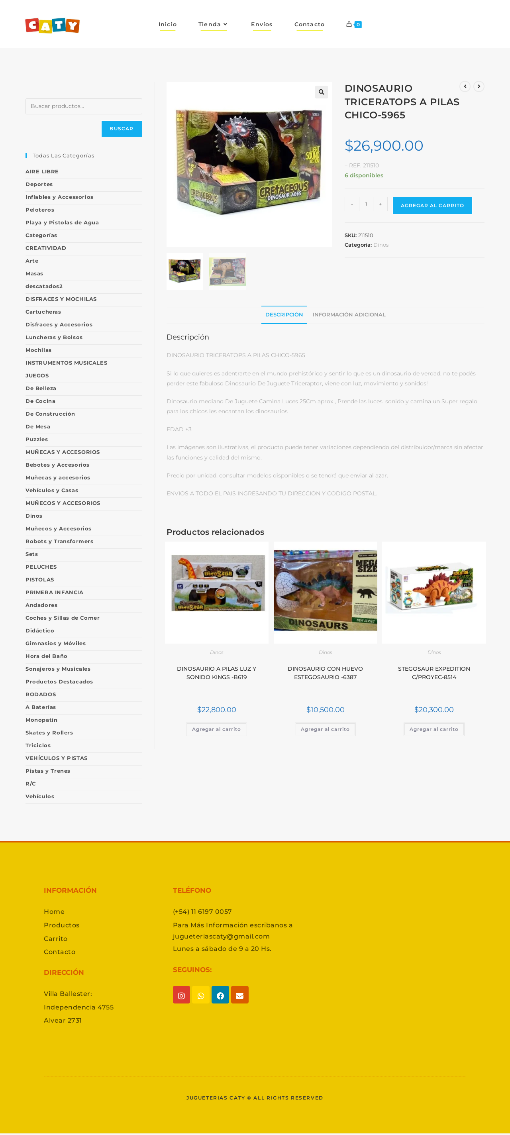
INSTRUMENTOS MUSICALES (66, 362)
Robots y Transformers (60, 541)
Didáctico (40, 630)
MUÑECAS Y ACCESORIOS (63, 452)
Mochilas (39, 350)
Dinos (380, 245)
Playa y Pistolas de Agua (62, 222)
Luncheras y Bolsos (54, 337)
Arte (32, 260)
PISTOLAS (40, 579)
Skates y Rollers (49, 732)
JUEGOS (37, 375)
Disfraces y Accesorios (59, 324)
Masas (34, 273)
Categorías (41, 235)
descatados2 (44, 286)
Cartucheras (43, 311)
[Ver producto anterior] (465, 86)
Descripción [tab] (284, 315)
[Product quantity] (366, 204)
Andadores (41, 605)
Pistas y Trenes (48, 771)
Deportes (39, 184)
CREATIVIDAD (46, 248)
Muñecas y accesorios (58, 477)
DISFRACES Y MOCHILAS (61, 299)
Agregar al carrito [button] (216, 729)
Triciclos (38, 745)
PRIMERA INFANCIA (55, 592)
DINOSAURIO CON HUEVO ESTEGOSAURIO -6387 (325, 673)
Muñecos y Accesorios (59, 528)
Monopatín (41, 720)
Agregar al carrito (432, 205)
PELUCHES (41, 567)
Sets (32, 554)
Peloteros (40, 209)
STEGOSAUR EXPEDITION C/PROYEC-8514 (434, 673)
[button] (321, 92)
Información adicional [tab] (349, 315)
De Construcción (50, 413)
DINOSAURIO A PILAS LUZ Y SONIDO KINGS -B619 (216, 673)
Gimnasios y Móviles (56, 643)
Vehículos (40, 796)
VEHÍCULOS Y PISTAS (57, 758)
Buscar (121, 129)
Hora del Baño (47, 656)
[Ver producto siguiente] (478, 86)
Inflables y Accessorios (60, 197)
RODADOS (41, 694)
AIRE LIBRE (42, 171)
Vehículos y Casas (52, 490)
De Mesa (38, 426)
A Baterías (41, 707)
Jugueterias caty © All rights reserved (255, 1099)
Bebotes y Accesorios (58, 464)
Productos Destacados (59, 681)
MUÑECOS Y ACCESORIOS (63, 503)
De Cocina (40, 401)
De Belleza (41, 388)
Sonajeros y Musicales (58, 669)
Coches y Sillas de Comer (63, 618)
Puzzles (37, 439)
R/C (31, 783)
